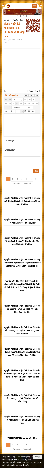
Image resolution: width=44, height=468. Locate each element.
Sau (21, 20)
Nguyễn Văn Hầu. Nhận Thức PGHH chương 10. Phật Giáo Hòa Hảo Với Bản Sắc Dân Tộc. (22, 419)
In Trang (5, 91)
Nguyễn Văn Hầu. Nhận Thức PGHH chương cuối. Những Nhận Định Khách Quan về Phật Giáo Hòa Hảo (22, 201)
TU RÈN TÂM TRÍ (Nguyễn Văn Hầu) (22, 438)
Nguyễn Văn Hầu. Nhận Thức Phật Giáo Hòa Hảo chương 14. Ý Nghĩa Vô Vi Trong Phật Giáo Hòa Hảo (22, 330)
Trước (15, 20)
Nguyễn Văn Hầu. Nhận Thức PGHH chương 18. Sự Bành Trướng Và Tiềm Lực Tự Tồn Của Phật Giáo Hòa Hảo (22, 241)
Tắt (26, 95)
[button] (34, 6)
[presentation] (22, 162)
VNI (37, 95)
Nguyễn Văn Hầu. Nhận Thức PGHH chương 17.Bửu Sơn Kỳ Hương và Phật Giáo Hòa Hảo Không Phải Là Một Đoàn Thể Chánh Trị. (22, 262)
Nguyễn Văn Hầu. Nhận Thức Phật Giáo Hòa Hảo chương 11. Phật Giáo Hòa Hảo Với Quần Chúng (22, 398)
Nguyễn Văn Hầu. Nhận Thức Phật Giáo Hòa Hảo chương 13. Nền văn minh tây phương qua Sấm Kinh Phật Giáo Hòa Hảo (22, 352)
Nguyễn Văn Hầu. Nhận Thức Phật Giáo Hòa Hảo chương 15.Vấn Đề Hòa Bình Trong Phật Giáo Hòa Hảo (22, 309)
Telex (31, 95)
